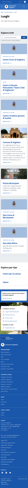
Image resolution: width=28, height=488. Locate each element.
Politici (2, 362)
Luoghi (2, 412)
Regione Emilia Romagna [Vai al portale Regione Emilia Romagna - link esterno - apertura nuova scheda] (7, 1)
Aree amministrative (6, 354)
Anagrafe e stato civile (6, 377)
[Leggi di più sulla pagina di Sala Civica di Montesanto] (7, 221)
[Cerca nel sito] (24, 6)
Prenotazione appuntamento (8, 443)
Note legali (3, 457)
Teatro (4, 82)
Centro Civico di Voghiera (14, 59)
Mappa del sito (5, 484)
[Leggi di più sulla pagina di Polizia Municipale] (7, 193)
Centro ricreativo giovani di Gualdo (13, 117)
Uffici (2, 357)
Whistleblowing (5, 464)
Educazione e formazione (7, 382)
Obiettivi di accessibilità (6, 462)
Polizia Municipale (11, 183)
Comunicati (3, 402)
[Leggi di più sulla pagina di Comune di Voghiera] (7, 162)
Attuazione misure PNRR (7, 369)
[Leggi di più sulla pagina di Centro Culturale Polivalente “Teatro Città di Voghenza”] (7, 93)
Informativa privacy (5, 455)
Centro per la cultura (8, 56)
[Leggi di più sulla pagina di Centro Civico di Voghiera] (7, 63)
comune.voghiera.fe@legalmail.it (11, 435)
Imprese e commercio (6, 384)
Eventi (2, 415)
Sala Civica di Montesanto (8, 216)
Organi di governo (5, 352)
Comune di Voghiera (11, 142)
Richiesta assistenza (6, 447)
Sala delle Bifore (10, 243)
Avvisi (2, 399)
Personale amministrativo (7, 364)
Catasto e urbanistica (6, 379)
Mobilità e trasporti (5, 386)
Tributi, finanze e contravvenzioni (9, 389)
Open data (3, 450)
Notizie (2, 404)
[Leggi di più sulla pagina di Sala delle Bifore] (7, 251)
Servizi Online (4, 391)
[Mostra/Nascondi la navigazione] (2, 6)
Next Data (24, 479)
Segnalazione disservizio (7, 445)
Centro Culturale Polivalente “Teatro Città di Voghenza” (13, 87)
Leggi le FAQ (4, 440)
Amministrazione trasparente (8, 452)
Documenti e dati (5, 366)
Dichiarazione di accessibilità (8, 459)
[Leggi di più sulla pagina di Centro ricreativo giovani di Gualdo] (7, 121)
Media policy (4, 482)
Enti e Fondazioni (5, 359)
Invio (24, 37)
